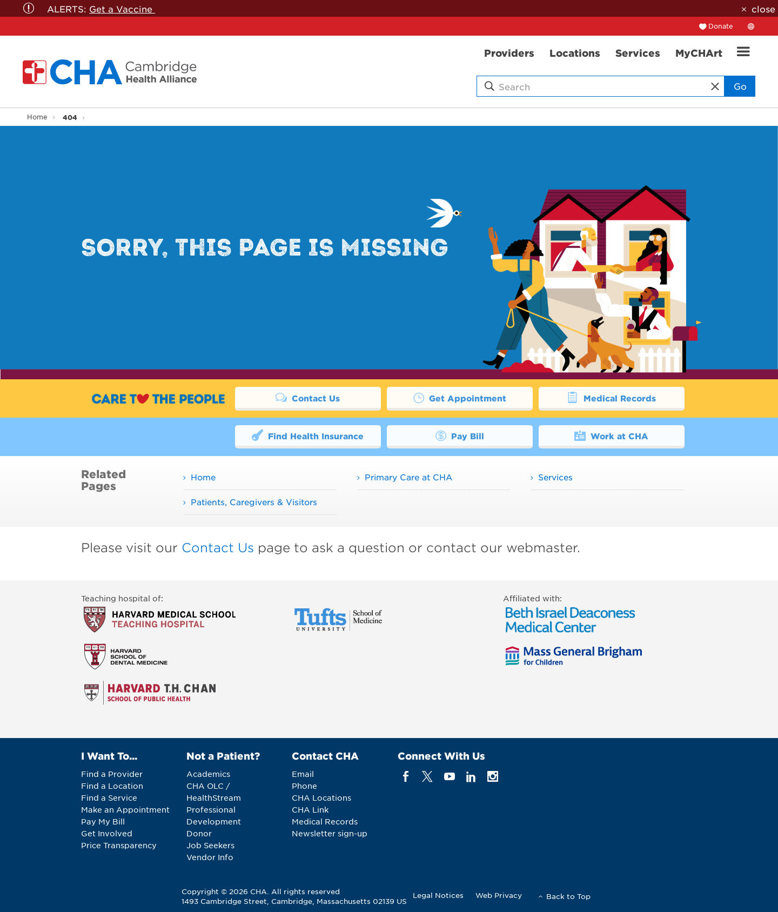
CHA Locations (321, 797)
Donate (720, 26)
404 (70, 117)
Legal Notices (438, 895)
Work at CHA (611, 436)
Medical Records (611, 397)
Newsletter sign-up (329, 833)
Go (739, 86)
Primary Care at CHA (408, 477)
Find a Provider (112, 774)
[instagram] (493, 777)
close (763, 8)
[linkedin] (470, 777)
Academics (208, 774)
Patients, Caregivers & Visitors (254, 502)
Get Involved (106, 833)
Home (37, 116)
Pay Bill (460, 436)
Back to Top (568, 896)
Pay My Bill (103, 821)
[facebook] (406, 777)
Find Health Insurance (308, 436)
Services (555, 477)
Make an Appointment (125, 809)
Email (303, 774)
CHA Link (310, 809)
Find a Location (112, 785)
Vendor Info (209, 857)
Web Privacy (498, 895)
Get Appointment (460, 397)
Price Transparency (119, 845)
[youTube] (449, 777)
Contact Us (308, 397)
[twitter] (427, 777)
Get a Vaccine (122, 8)
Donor (199, 833)
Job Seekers (210, 845)
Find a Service (109, 797)
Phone (304, 785)
